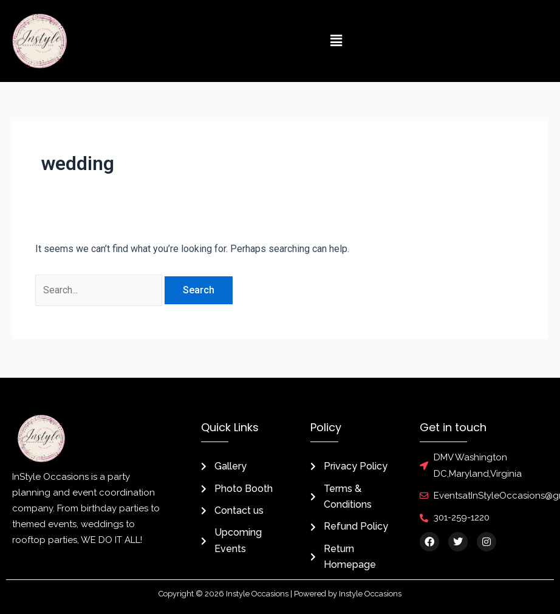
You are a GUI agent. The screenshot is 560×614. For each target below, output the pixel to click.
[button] (336, 40)
